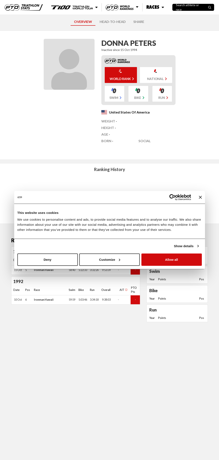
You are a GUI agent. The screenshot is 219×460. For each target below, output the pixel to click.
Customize (109, 259)
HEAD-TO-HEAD (113, 22)
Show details (184, 246)
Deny (48, 259)
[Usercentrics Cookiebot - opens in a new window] (172, 197)
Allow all (171, 259)
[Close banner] (200, 197)
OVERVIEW (83, 22)
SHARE (138, 22)
